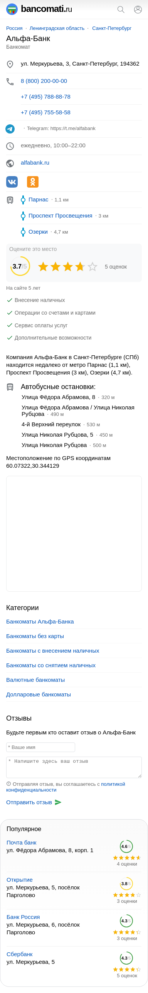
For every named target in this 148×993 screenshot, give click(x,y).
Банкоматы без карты (35, 636)
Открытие (20, 879)
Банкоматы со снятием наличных (51, 665)
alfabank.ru (35, 162)
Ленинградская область (57, 28)
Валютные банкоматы (35, 679)
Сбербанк (19, 954)
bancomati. (39, 8)
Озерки (38, 231)
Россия (14, 28)
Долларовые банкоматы (38, 694)
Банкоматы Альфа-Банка (40, 621)
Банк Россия (23, 917)
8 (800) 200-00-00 (44, 81)
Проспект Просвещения (60, 215)
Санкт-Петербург (111, 28)
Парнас (39, 199)
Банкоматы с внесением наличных (52, 650)
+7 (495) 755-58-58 (46, 112)
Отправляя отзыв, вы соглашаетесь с (65, 787)
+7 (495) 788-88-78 (46, 96)
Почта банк (21, 842)
